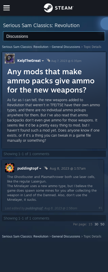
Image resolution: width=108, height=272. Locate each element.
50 (102, 224)
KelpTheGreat (31, 60)
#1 (100, 208)
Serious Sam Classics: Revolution (25, 47)
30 (96, 224)
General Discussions (66, 47)
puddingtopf (34, 208)
